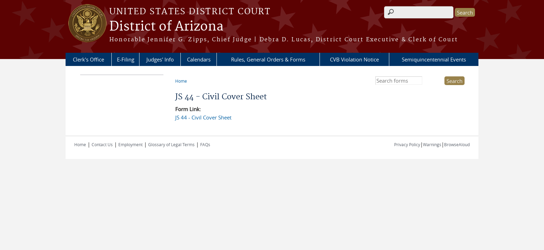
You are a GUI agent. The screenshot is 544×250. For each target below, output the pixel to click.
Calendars (199, 59)
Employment (130, 144)
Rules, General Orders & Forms (268, 59)
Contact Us (102, 144)
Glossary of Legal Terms (171, 144)
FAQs (205, 144)
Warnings (432, 144)
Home (181, 81)
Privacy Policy (407, 144)
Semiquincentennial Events (434, 59)
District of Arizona (166, 27)
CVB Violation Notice (354, 59)
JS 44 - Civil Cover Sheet (203, 117)
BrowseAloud (457, 144)
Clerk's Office (88, 59)
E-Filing (125, 59)
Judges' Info (160, 59)
